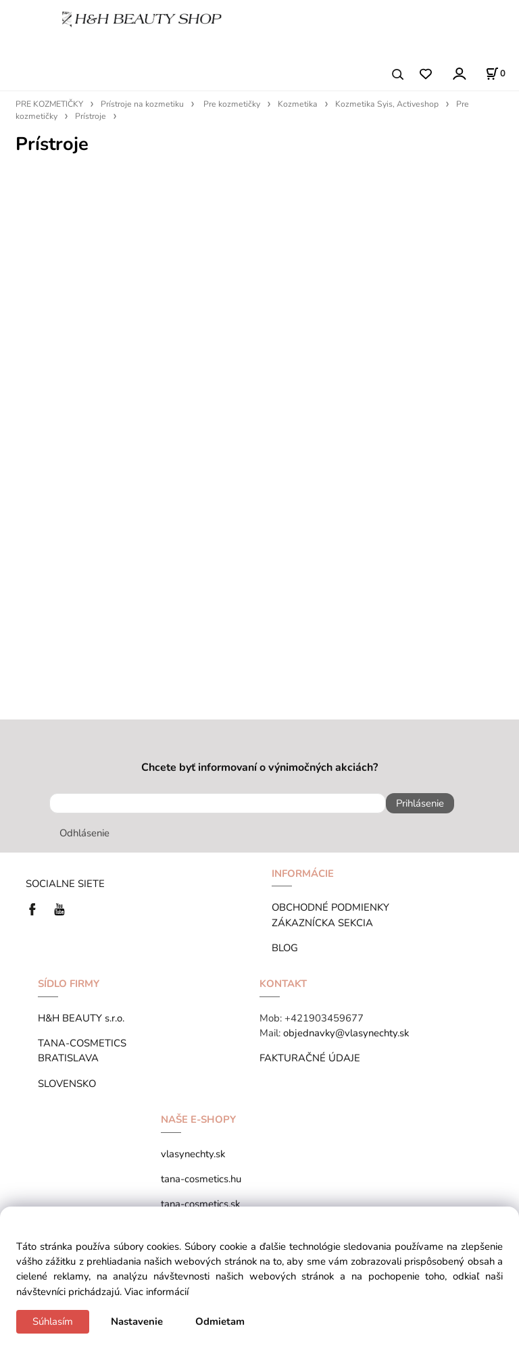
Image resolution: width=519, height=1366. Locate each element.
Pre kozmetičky (231, 104)
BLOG (285, 948)
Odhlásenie (84, 833)
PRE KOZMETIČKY (49, 104)
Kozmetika (298, 104)
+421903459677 (324, 1018)
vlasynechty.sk (193, 1154)
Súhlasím (52, 1321)
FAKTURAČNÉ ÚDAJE (310, 1058)
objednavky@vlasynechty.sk (346, 1033)
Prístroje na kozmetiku (142, 104)
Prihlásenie (420, 803)
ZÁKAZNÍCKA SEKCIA (325, 923)
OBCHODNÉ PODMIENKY (330, 907)
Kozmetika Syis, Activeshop (387, 104)
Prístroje (90, 116)
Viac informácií (156, 1291)
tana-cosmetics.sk (200, 1204)
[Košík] (495, 73)
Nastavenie (137, 1321)
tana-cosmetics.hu (201, 1179)
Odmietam (220, 1321)
